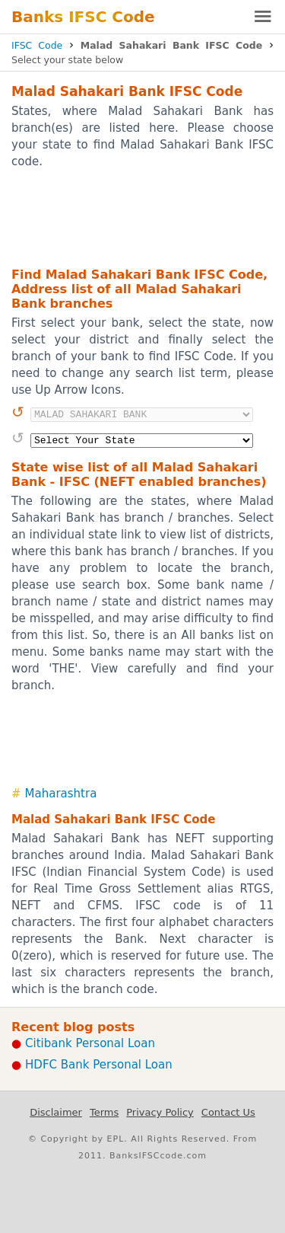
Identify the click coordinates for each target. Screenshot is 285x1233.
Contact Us (228, 1112)
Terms (104, 1112)
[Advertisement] (142, 217)
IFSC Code (36, 45)
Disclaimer (56, 1112)
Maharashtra (61, 793)
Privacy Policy (160, 1112)
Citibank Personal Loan (90, 1043)
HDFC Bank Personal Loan (99, 1065)
